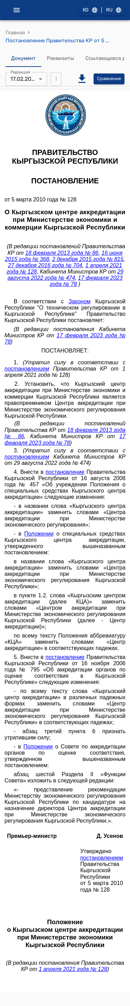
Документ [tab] (23, 58)
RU (113, 10)
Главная (15, 32)
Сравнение (109, 78)
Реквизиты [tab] (60, 58)
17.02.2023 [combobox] (24, 79)
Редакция (20, 71)
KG (90, 10)
